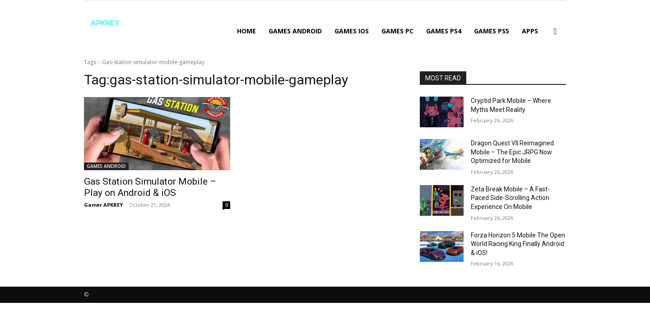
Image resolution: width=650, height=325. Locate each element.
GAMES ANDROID (295, 31)
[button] (555, 32)
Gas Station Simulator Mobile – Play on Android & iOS (150, 187)
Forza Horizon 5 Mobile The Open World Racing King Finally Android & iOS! (518, 244)
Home (246, 31)
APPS (530, 31)
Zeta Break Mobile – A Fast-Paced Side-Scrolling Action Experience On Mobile (510, 198)
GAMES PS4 (443, 31)
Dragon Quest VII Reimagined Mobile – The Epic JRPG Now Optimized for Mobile (512, 151)
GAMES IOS (351, 31)
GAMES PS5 (491, 31)
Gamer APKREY (103, 204)
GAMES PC (397, 31)
